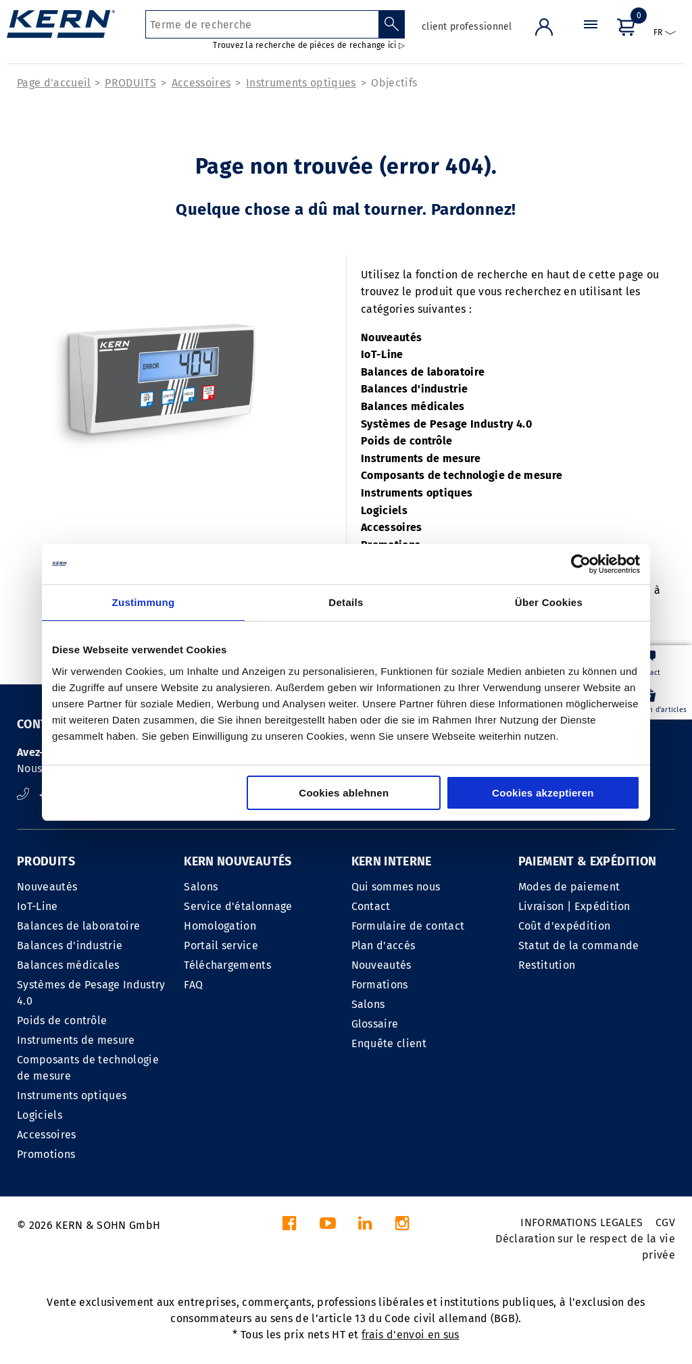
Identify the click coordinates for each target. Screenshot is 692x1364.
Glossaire (375, 1023)
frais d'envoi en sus (410, 1334)
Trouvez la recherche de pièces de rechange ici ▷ (309, 45)
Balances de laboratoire (423, 371)
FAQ (193, 984)
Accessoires (201, 82)
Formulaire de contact (408, 925)
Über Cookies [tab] (549, 602)
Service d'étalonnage (238, 906)
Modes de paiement (569, 886)
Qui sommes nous (396, 886)
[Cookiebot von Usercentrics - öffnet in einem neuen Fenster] (581, 564)
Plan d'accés (383, 945)
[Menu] (591, 37)
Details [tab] (345, 602)
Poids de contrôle (406, 440)
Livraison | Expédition (574, 906)
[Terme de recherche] (261, 24)
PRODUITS (130, 82)
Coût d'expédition (564, 925)
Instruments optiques (300, 82)
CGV (665, 1222)
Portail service (221, 945)
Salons (201, 886)
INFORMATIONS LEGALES (581, 1222)
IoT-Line (382, 354)
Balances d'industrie (414, 388)
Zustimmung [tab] (143, 602)
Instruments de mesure (421, 458)
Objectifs (394, 82)
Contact (371, 906)
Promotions (46, 1154)
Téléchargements (227, 965)
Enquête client (388, 1043)
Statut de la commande (578, 945)
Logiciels (384, 510)
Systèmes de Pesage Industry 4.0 (446, 424)
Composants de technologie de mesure (461, 475)
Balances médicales (413, 406)
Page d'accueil (54, 82)
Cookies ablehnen (344, 793)
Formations (379, 984)
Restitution (547, 965)
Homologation (220, 925)
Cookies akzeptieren (543, 793)
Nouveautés (391, 337)
